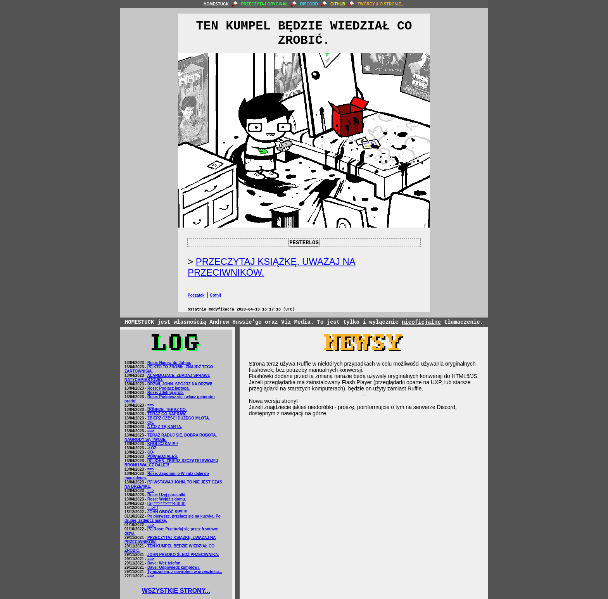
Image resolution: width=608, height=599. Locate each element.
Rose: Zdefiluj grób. (165, 392)
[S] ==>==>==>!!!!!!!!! (166, 503)
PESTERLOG (304, 243)
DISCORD (309, 4)
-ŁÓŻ (151, 448)
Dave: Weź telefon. (164, 563)
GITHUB (337, 4)
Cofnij (215, 295)
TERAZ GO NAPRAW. (167, 414)
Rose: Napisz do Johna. (169, 363)
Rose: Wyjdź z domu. (166, 499)
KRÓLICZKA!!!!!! (162, 444)
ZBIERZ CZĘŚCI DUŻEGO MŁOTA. (178, 418)
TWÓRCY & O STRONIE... (381, 4)
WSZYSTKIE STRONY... (176, 590)
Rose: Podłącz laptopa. (168, 388)
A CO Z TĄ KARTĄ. (164, 427)
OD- (150, 452)
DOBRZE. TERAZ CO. (167, 409)
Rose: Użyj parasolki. (167, 495)
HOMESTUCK (216, 4)
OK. (150, 422)
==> (150, 405)
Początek (196, 295)
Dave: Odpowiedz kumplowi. (173, 567)
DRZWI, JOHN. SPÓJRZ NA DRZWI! (179, 384)
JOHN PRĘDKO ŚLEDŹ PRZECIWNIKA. (183, 554)
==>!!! (152, 508)
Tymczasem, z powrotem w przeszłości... (184, 572)
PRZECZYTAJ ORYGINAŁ (264, 4)
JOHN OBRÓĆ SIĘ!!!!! (167, 512)
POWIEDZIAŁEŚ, (162, 456)
